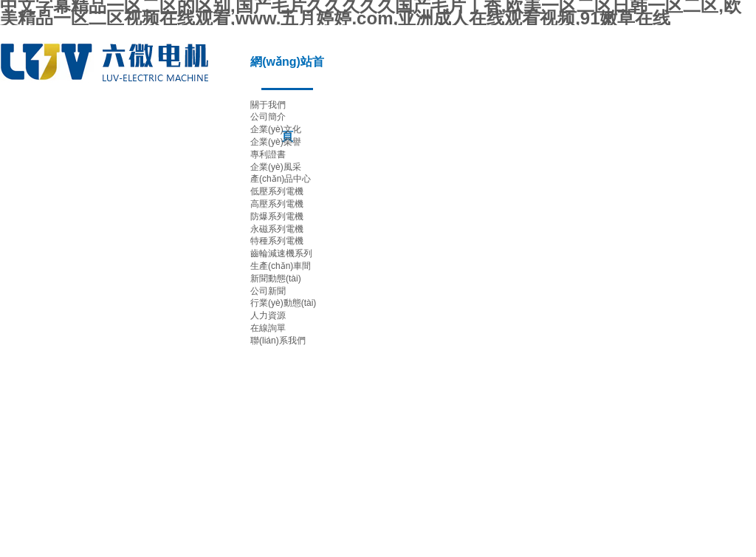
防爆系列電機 (276, 216)
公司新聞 (268, 291)
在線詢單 (268, 328)
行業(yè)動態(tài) (283, 303)
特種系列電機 (276, 241)
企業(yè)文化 (275, 129)
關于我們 (268, 105)
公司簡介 (268, 117)
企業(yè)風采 (275, 167)
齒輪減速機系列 (281, 253)
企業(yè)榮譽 (275, 142)
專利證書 (268, 154)
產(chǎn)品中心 (280, 179)
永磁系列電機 (276, 229)
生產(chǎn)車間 (280, 266)
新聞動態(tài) (275, 278)
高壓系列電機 (276, 204)
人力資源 (268, 315)
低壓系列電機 (276, 191)
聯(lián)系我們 (278, 340)
